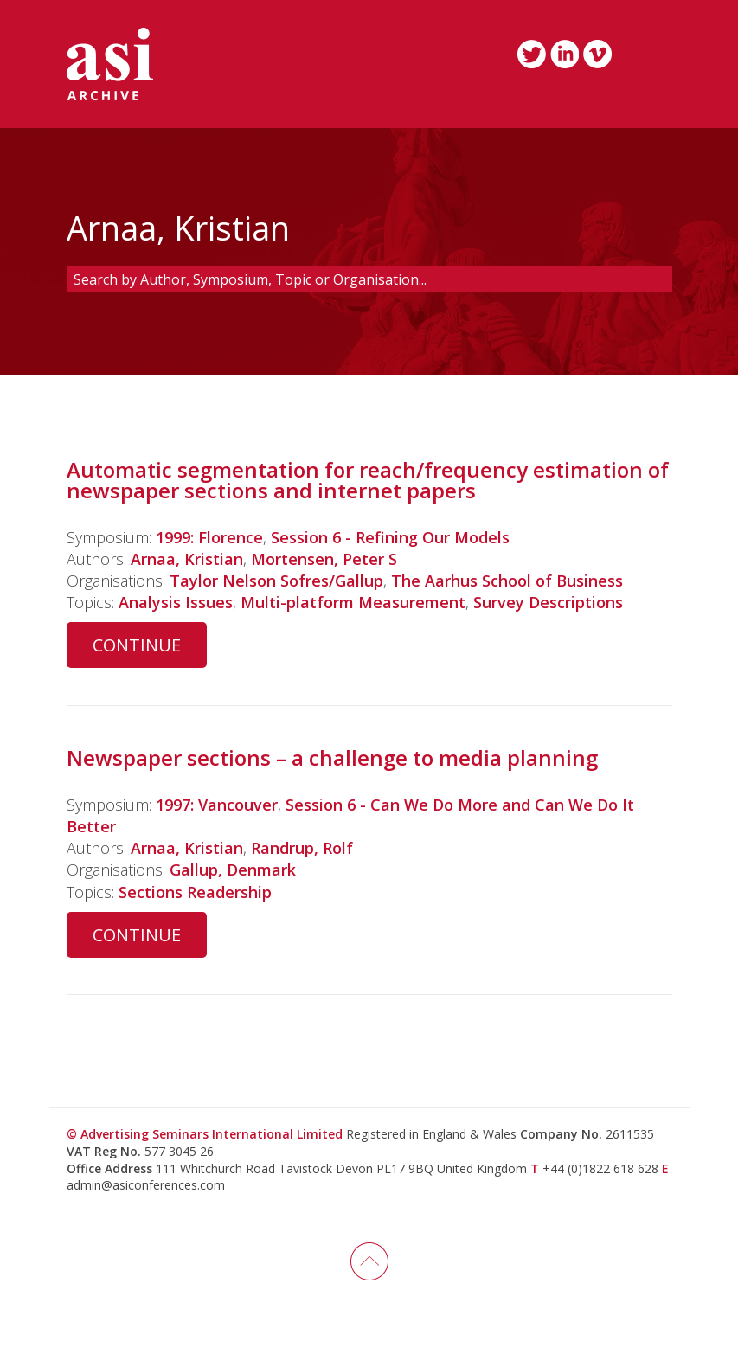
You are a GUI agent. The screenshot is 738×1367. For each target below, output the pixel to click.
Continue (137, 645)
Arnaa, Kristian (187, 559)
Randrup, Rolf (302, 848)
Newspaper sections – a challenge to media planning (332, 757)
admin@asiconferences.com (146, 1185)
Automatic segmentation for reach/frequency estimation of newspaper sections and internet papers (368, 479)
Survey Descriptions (548, 602)
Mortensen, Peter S (324, 559)
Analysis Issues (176, 602)
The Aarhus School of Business (507, 580)
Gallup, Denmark (233, 869)
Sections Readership (195, 892)
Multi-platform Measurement (353, 602)
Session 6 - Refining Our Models (390, 537)
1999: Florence (209, 537)
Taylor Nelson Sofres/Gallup (276, 580)
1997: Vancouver (217, 804)
